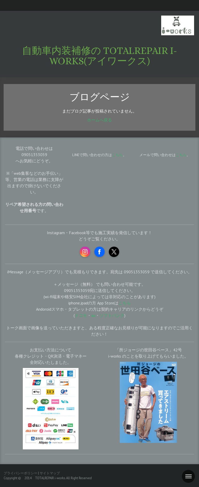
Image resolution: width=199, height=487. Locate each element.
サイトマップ (50, 473)
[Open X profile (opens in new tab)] (114, 252)
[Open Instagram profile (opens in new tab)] (85, 252)
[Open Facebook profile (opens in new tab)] (99, 252)
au (93, 315)
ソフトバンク (112, 315)
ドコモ (81, 315)
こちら (181, 154)
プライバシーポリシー (20, 473)
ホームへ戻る (99, 119)
